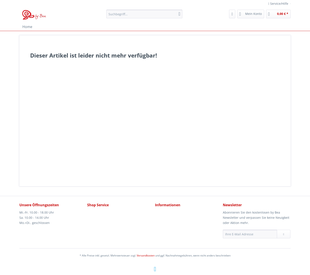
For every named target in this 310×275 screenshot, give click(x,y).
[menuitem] (144, 16)
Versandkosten (146, 255)
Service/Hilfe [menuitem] (278, 4)
